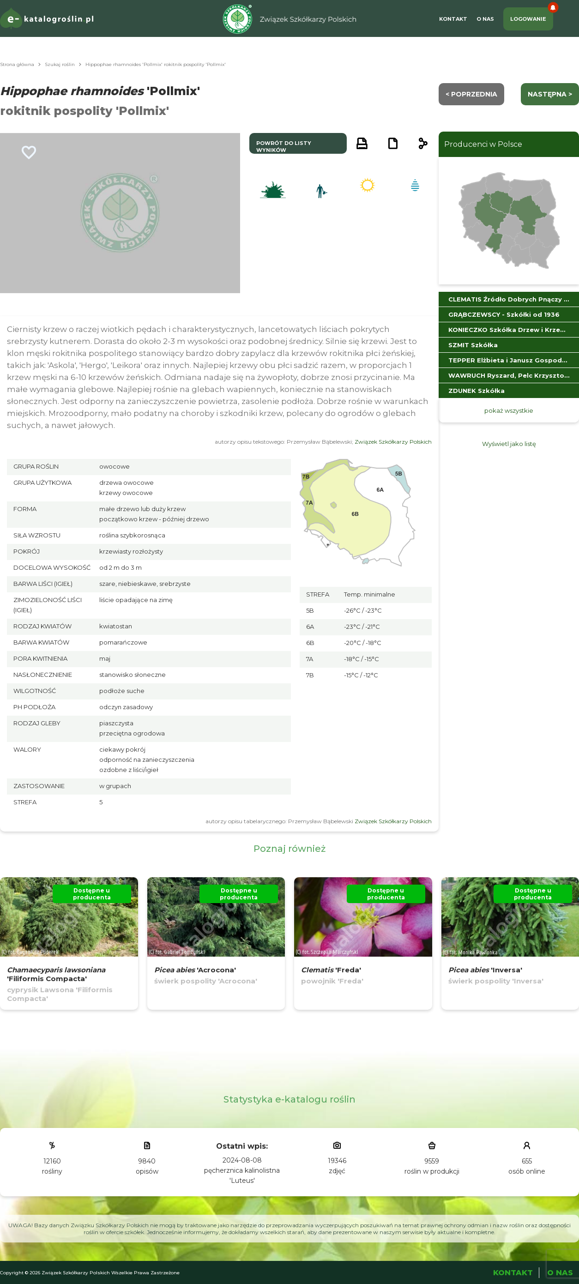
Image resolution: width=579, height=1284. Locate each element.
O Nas (485, 19)
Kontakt (453, 19)
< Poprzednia (471, 94)
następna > (550, 94)
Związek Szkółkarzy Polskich (393, 441)
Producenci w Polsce (483, 144)
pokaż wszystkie (508, 410)
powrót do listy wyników (283, 146)
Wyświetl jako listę (509, 443)
